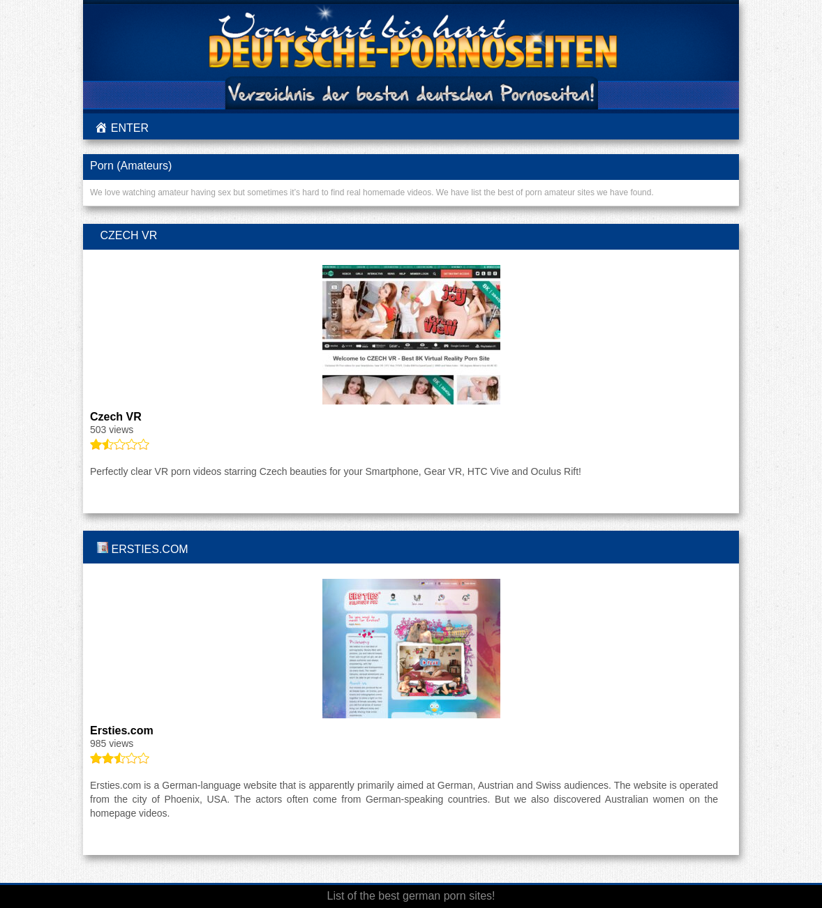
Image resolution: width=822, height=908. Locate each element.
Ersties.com (149, 549)
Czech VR (128, 235)
